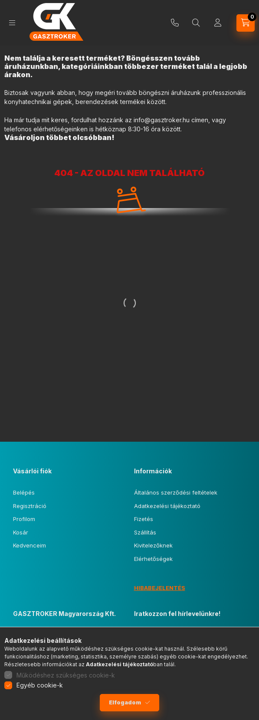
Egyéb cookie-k (39, 685)
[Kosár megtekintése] (245, 23)
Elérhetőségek (153, 558)
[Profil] (217, 23)
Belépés (24, 492)
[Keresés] (196, 23)
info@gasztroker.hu (162, 120)
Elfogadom (125, 702)
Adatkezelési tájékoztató (167, 505)
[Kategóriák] (12, 23)
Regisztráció (29, 505)
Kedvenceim (29, 545)
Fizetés (143, 518)
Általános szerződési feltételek (175, 492)
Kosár (20, 532)
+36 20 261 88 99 (175, 23)
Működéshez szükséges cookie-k (65, 675)
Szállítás (145, 532)
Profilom (24, 518)
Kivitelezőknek (153, 545)
